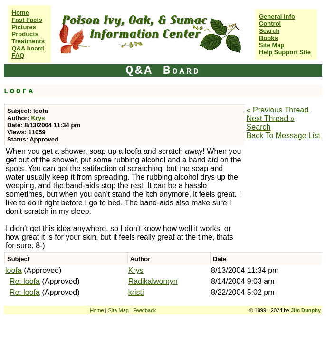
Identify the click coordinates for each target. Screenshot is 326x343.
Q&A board (28, 48)
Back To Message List (283, 135)
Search (269, 30)
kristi (136, 292)
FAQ (18, 55)
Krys (38, 117)
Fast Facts (27, 19)
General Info (277, 16)
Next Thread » (271, 118)
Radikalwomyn (153, 281)
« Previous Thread (277, 110)
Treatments (28, 41)
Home (20, 12)
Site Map (271, 45)
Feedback (144, 310)
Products (25, 34)
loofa (13, 270)
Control (270, 23)
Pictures (24, 26)
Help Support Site (285, 52)
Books (268, 37)
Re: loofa (25, 281)
